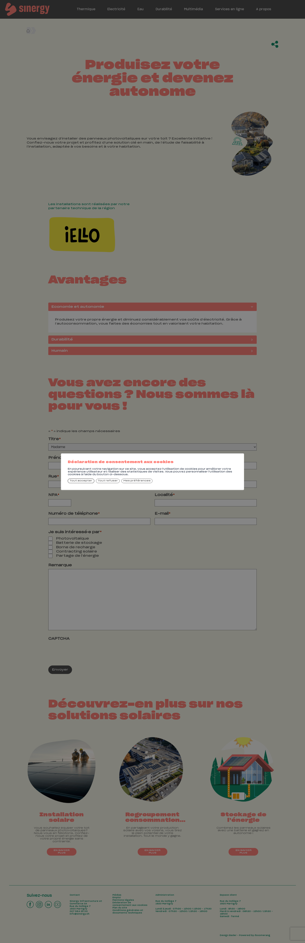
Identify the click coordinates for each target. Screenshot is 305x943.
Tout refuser (108, 481)
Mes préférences (137, 481)
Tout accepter (81, 481)
